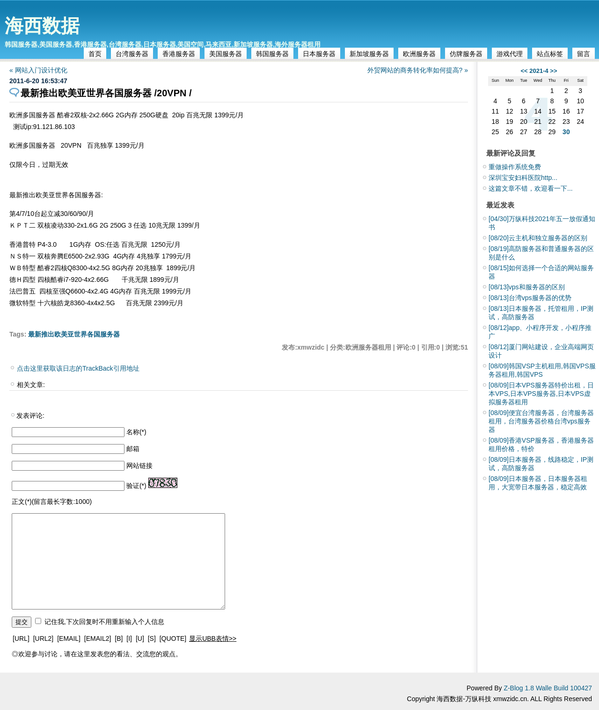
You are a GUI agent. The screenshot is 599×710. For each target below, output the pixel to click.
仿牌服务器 (466, 53)
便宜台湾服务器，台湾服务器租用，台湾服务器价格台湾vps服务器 (541, 421)
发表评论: (30, 415)
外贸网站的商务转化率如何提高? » (417, 70)
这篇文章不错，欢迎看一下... (531, 188)
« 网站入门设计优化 (38, 70)
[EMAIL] (68, 638)
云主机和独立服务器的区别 (538, 238)
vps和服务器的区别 (527, 287)
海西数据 (42, 25)
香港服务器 (178, 53)
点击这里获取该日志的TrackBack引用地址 (78, 368)
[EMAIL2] (97, 638)
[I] (129, 638)
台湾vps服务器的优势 (530, 297)
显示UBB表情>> (212, 638)
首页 (95, 53)
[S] (152, 638)
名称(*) (136, 432)
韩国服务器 (272, 53)
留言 (583, 53)
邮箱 (132, 448)
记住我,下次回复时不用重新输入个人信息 (104, 621)
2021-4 (538, 70)
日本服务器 (319, 53)
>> (553, 70)
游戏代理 (510, 53)
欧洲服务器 (419, 53)
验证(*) (136, 485)
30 (566, 132)
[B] (119, 638)
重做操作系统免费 (515, 167)
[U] (140, 638)
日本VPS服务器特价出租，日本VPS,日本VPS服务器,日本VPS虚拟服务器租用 (541, 393)
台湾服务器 (132, 53)
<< (523, 70)
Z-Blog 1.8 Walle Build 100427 (548, 688)
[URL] (21, 638)
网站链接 (139, 465)
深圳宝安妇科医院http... (523, 177)
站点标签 (550, 53)
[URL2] (43, 638)
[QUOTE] (173, 638)
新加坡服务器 (369, 53)
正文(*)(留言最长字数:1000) (52, 501)
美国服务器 (225, 53)
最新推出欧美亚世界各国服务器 (74, 334)
